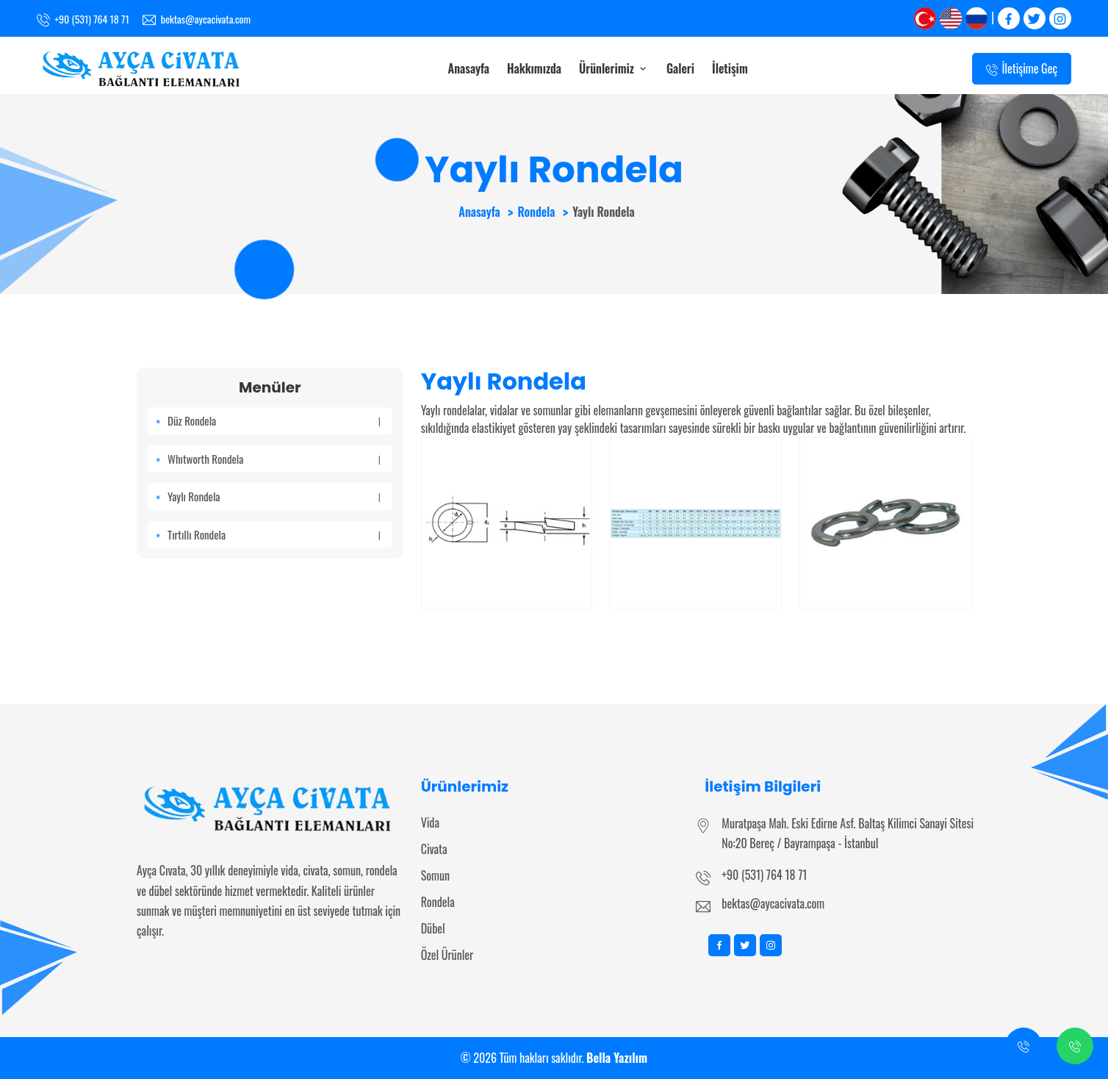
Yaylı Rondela (274, 496)
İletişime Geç (1021, 69)
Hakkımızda (534, 68)
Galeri (680, 68)
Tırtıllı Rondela (274, 534)
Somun (435, 875)
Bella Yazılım (616, 1058)
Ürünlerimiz (614, 68)
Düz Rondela (274, 420)
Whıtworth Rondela (274, 459)
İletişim (730, 68)
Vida (430, 822)
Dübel (433, 928)
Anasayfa (468, 68)
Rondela (536, 212)
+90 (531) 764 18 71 (764, 874)
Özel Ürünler (447, 955)
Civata (434, 849)
